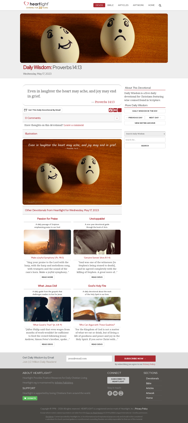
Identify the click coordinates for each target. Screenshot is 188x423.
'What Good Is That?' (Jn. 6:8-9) (47, 324)
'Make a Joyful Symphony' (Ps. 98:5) (47, 257)
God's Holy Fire (97, 286)
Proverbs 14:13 (104, 102)
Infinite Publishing (64, 382)
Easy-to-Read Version (94, 413)
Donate (30, 398)
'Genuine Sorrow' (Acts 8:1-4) (97, 257)
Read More (47, 277)
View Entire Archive (145, 123)
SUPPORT (29, 388)
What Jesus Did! (47, 286)
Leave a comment (74, 125)
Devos (99, 5)
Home (149, 397)
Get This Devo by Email (42, 110)
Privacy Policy (149, 364)
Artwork (138, 5)
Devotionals (152, 378)
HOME (151, 5)
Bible (110, 5)
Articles (123, 5)
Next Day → (155, 118)
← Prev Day (134, 117)
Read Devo (97, 277)
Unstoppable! (97, 218)
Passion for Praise (47, 218)
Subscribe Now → (135, 358)
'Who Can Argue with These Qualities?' (97, 324)
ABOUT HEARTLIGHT (37, 373)
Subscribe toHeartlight (118, 380)
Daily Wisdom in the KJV (144, 111)
